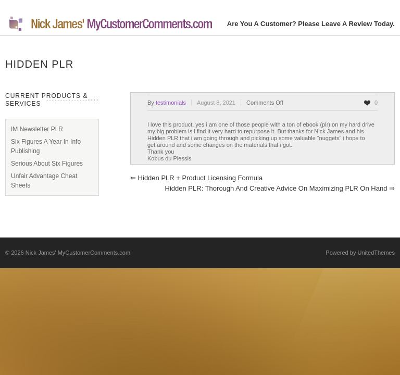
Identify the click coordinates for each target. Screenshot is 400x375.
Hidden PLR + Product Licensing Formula (196, 178)
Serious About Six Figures (47, 163)
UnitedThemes (376, 252)
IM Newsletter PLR (37, 129)
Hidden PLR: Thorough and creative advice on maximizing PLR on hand (280, 188)
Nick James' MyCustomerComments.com (78, 252)
